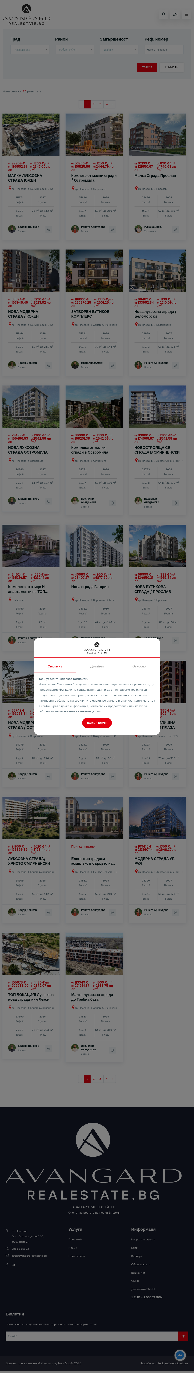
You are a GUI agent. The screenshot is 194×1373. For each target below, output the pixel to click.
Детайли (97, 666)
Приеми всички (97, 723)
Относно (139, 666)
